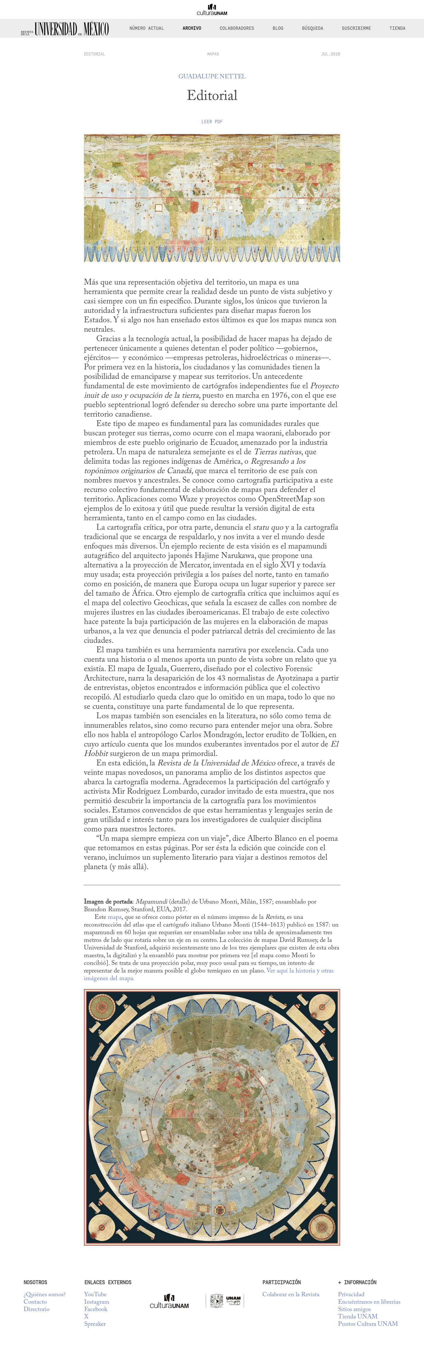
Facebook (95, 1310)
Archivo (192, 28)
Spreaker (95, 1324)
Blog (278, 28)
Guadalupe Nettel (212, 77)
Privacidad (351, 1295)
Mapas (213, 54)
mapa (115, 917)
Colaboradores (237, 28)
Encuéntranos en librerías (369, 1302)
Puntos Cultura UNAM (368, 1324)
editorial (94, 54)
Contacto (35, 1302)
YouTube (95, 1295)
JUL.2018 (330, 54)
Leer (212, 122)
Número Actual (147, 28)
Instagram (96, 1302)
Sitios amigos (354, 1310)
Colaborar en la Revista (290, 1295)
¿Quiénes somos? (45, 1295)
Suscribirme (356, 28)
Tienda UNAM (357, 1317)
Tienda (397, 28)
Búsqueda (312, 28)
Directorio (36, 1310)
